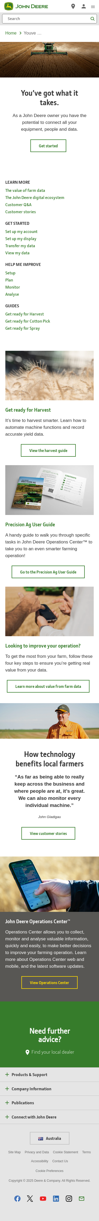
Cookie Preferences (49, 1171)
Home (11, 33)
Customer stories (20, 211)
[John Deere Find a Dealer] (73, 6)
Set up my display (20, 238)
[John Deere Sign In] (83, 6)
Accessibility (39, 1161)
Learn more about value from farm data (52, 688)
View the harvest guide (52, 452)
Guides (12, 305)
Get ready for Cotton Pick (27, 321)
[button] (17, 1198)
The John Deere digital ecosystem (34, 197)
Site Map (14, 1152)
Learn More (17, 182)
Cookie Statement (65, 1152)
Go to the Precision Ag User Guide (52, 573)
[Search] (49, 18)
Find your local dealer (52, 1052)
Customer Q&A (18, 204)
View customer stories (48, 833)
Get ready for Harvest (24, 314)
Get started (48, 145)
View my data (17, 252)
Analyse (12, 294)
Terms (86, 1152)
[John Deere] (29, 6)
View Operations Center (54, 984)
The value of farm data (25, 190)
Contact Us (60, 1161)
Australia (49, 1138)
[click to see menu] (93, 6)
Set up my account (21, 231)
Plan (9, 280)
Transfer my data (20, 245)
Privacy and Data (37, 1152)
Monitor (12, 287)
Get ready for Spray (22, 328)
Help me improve (23, 264)
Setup (10, 272)
